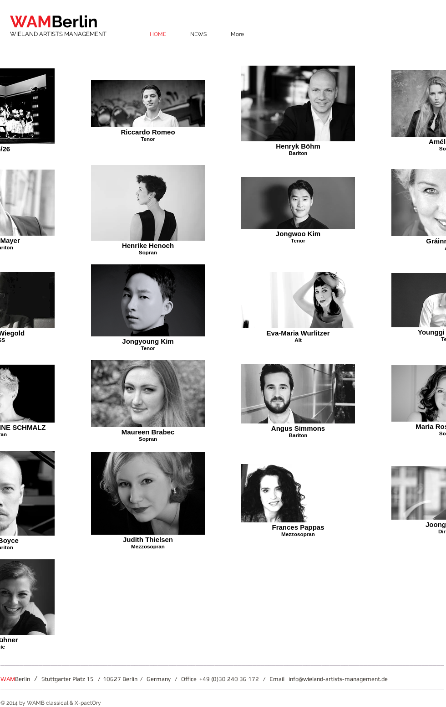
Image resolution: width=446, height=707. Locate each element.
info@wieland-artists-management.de (338, 679)
